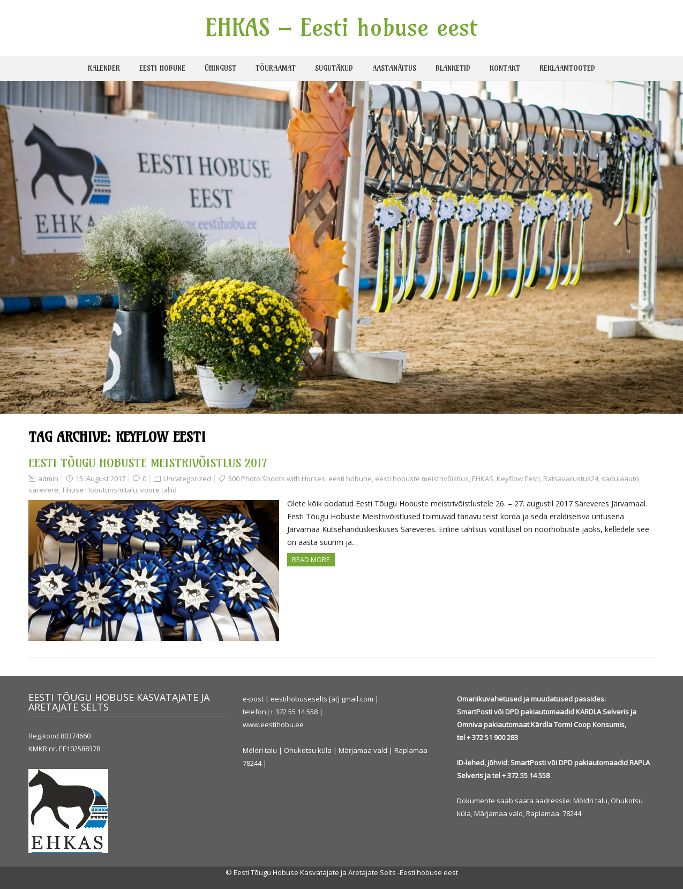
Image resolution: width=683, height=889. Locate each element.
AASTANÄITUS (394, 68)
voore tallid (158, 490)
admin (48, 478)
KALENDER (104, 68)
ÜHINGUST (220, 68)
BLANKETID (453, 68)
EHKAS (482, 478)
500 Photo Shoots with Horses (276, 478)
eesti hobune (350, 478)
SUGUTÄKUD (334, 68)
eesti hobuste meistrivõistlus (422, 478)
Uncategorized (187, 478)
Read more (311, 559)
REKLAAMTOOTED (567, 68)
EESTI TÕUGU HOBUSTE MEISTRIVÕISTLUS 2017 (147, 462)
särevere (43, 490)
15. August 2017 (100, 478)
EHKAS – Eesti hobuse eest (341, 27)
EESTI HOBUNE (162, 68)
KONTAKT (505, 68)
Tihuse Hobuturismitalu (99, 490)
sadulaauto (620, 478)
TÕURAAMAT (276, 68)
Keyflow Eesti (518, 478)
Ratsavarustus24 (570, 478)
